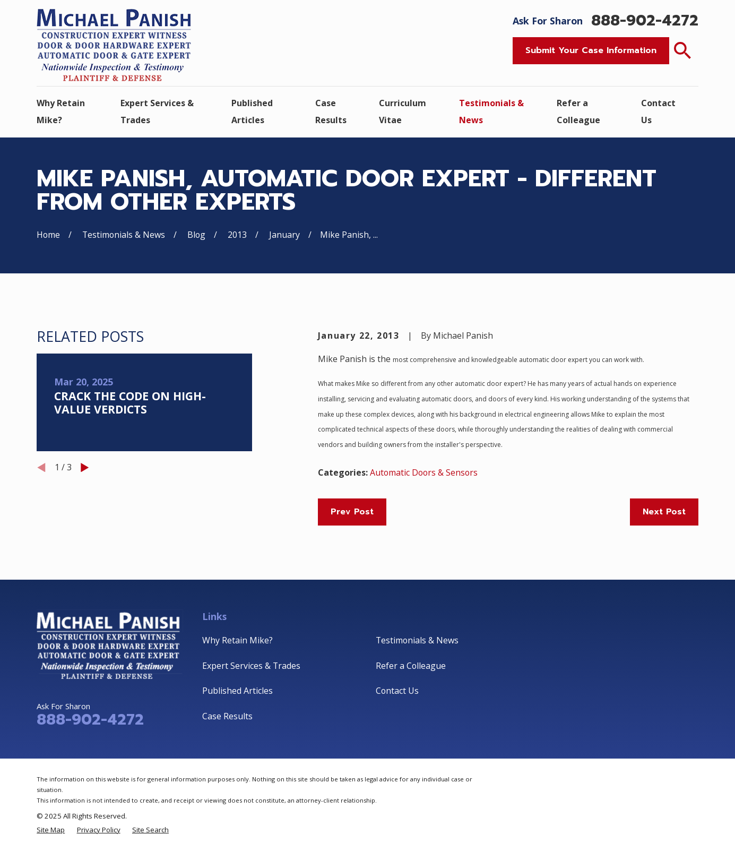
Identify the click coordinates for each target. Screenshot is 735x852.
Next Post (664, 511)
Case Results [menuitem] (331, 111)
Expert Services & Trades (251, 666)
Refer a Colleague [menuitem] (578, 111)
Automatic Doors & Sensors (424, 472)
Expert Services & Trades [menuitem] (157, 111)
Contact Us (397, 690)
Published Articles (237, 690)
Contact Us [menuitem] (658, 111)
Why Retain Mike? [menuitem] (61, 111)
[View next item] (85, 467)
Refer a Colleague (411, 666)
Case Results (227, 716)
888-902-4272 (644, 21)
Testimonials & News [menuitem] (491, 111)
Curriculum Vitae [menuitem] (402, 111)
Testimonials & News (417, 640)
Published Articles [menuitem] (252, 111)
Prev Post (352, 511)
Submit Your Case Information (590, 50)
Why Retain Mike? (237, 640)
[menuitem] (51, 830)
